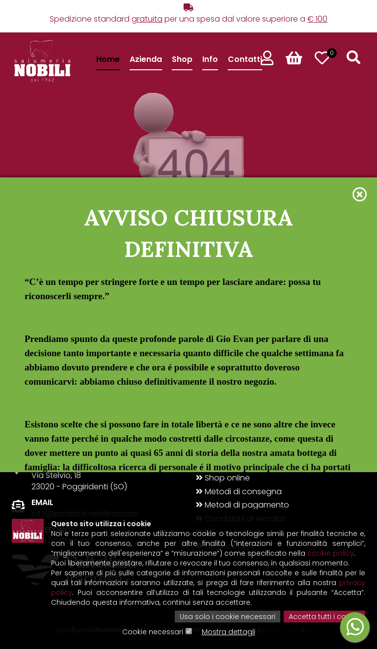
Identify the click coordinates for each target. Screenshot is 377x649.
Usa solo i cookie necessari (227, 616)
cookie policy (330, 553)
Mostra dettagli (228, 632)
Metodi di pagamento (242, 505)
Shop (182, 59)
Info (210, 59)
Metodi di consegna (239, 491)
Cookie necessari (152, 632)
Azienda (146, 59)
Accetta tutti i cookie (324, 616)
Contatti (245, 59)
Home (108, 59)
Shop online (223, 478)
